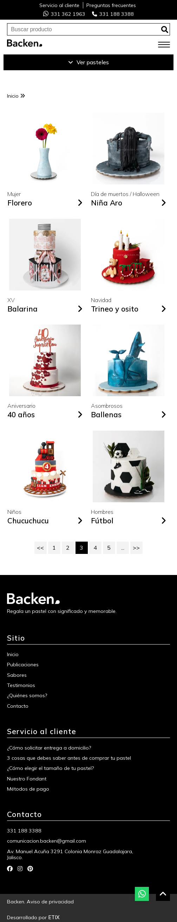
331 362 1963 (64, 14)
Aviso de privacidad (50, 901)
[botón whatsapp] (142, 894)
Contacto (17, 706)
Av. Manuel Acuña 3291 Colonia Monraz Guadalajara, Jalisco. (70, 855)
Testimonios (21, 685)
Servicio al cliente (59, 5)
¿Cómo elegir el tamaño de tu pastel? (50, 768)
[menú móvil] (164, 45)
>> (136, 547)
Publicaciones (23, 665)
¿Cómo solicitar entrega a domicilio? (49, 748)
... (122, 547)
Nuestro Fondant (26, 779)
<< (40, 547)
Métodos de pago (28, 789)
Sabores (17, 675)
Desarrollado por (33, 917)
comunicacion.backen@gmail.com (46, 841)
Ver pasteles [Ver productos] (88, 62)
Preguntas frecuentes (111, 5)
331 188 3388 (113, 14)
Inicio (16, 96)
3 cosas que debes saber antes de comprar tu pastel (69, 758)
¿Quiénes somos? (27, 696)
